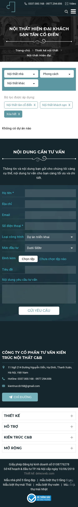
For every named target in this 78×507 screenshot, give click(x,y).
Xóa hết (13, 113)
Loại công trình (13, 237)
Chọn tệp (28, 259)
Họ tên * (8, 193)
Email (6, 215)
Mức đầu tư (10, 248)
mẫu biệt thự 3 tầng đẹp (55, 480)
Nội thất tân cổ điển (21, 104)
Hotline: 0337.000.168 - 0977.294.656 (29, 379)
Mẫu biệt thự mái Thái (17, 485)
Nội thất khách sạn (56, 104)
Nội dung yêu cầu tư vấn (19, 280)
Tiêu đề (7, 269)
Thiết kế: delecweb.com (39, 473)
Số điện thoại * (12, 226)
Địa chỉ (7, 204)
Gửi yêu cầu (39, 311)
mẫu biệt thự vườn (47, 485)
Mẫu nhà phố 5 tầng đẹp (19, 480)
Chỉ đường (20, 397)
